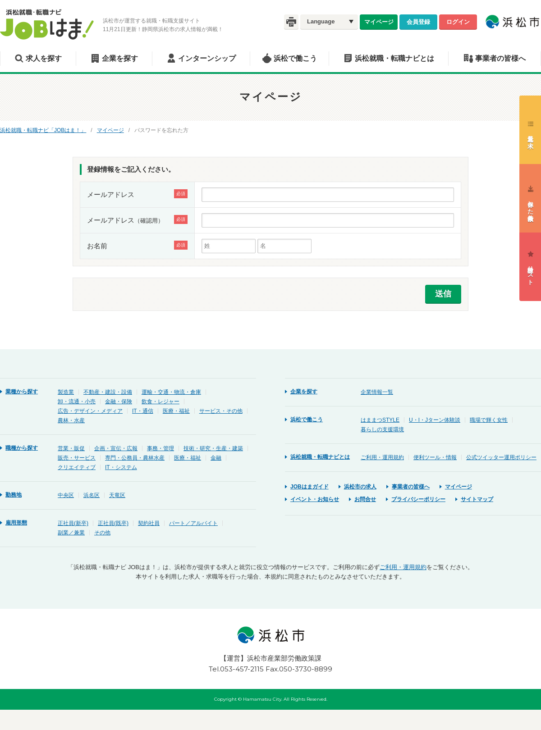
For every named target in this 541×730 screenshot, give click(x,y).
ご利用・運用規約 (382, 457)
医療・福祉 (176, 411)
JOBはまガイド (309, 487)
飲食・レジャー (160, 401)
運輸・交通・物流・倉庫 (171, 392)
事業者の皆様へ (500, 58)
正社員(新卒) (73, 523)
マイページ (379, 21)
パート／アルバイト (193, 523)
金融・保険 (118, 401)
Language (321, 21)
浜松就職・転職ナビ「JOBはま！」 (43, 130)
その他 (102, 532)
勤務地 (13, 495)
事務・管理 (160, 448)
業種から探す (21, 391)
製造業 (66, 392)
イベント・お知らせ (314, 499)
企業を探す (120, 58)
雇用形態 (16, 523)
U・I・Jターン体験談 (434, 420)
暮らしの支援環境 (382, 429)
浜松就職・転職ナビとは (394, 58)
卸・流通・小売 (77, 401)
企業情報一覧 (377, 392)
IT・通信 (142, 411)
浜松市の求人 (360, 487)
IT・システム (121, 467)
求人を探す (44, 58)
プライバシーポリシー (418, 499)
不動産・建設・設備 (107, 392)
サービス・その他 (221, 411)
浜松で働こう (295, 58)
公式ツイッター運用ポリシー (501, 457)
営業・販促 (71, 448)
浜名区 (91, 495)
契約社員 (149, 523)
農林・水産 (71, 420)
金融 (216, 458)
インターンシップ (207, 58)
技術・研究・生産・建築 (213, 448)
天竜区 (117, 495)
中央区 (66, 495)
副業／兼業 (71, 532)
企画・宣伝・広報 (116, 448)
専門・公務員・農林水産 (135, 458)
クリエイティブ (77, 467)
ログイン (458, 21)
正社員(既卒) (113, 523)
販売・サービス (77, 458)
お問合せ (365, 499)
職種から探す (21, 448)
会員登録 (418, 21)
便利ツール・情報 (435, 457)
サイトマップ (477, 499)
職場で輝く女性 (489, 420)
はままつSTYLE (380, 420)
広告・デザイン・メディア (90, 411)
